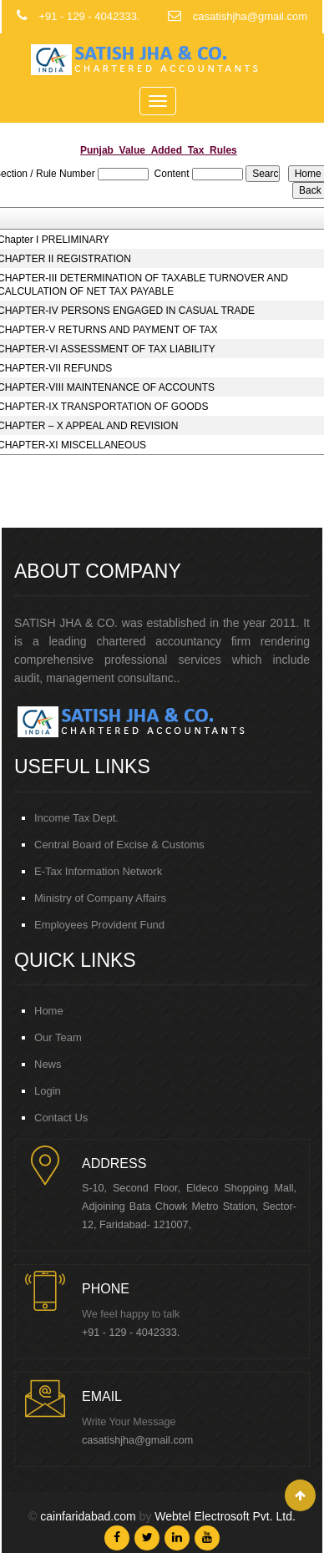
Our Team (58, 1037)
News (48, 1064)
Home (48, 1010)
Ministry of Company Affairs (100, 898)
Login (47, 1091)
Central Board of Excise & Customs (119, 844)
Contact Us (61, 1117)
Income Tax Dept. (76, 818)
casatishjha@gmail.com (137, 1440)
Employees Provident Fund (99, 924)
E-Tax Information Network (98, 871)
